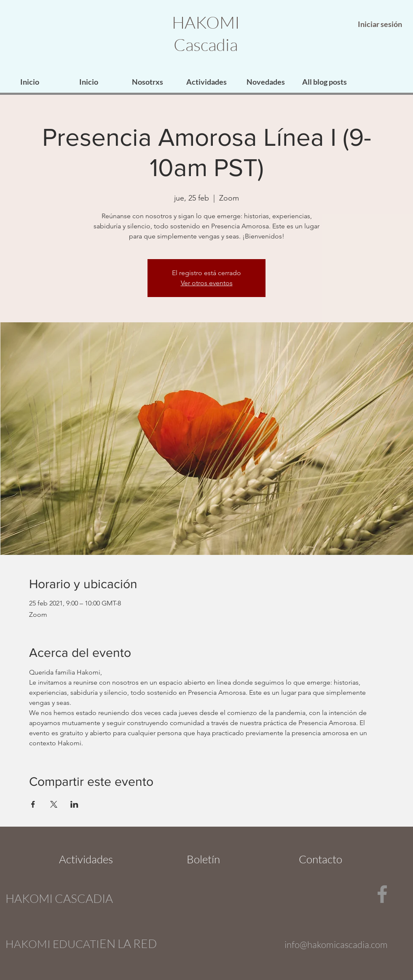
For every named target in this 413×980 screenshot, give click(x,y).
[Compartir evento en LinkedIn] (74, 804)
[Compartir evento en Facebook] (33, 804)
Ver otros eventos (207, 283)
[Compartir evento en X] (54, 804)
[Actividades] (86, 859)
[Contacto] (320, 859)
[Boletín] (203, 859)
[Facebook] (382, 894)
